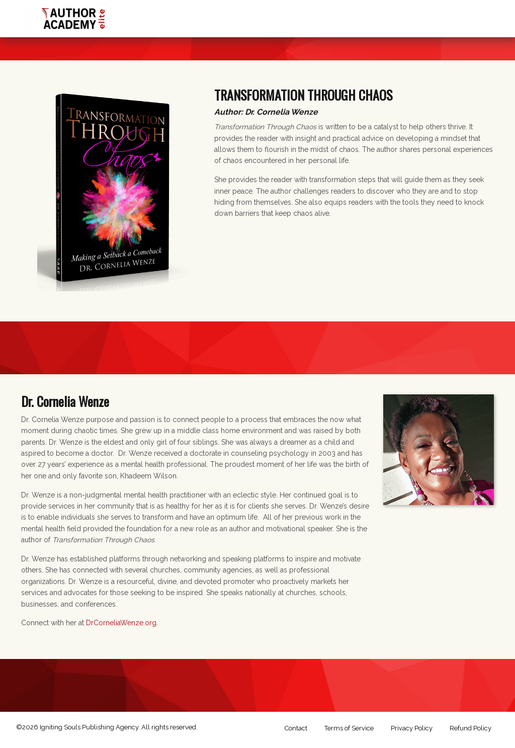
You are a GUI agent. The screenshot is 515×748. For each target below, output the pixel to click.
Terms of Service (349, 728)
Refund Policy (470, 728)
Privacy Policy (412, 728)
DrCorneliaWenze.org (121, 623)
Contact (296, 728)
